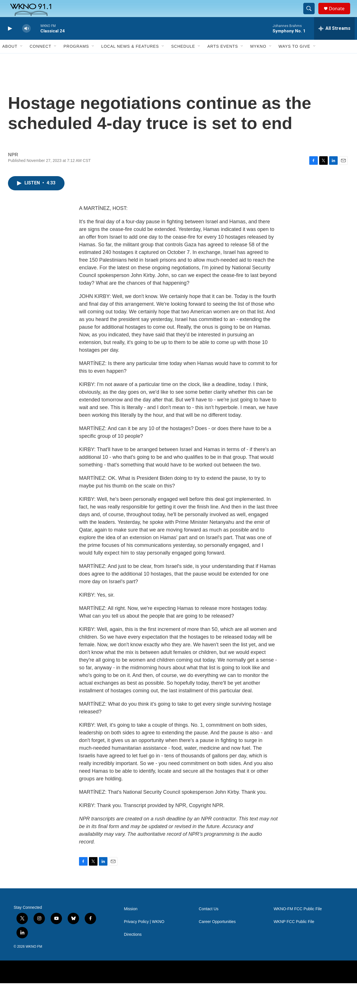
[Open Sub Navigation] (21, 59)
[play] (9, 41)
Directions (133, 947)
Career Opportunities (217, 934)
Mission (130, 922)
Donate (340, 15)
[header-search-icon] (311, 15)
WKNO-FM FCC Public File (298, 922)
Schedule (183, 59)
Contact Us (208, 922)
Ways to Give (294, 59)
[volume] (26, 41)
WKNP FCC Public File (294, 934)
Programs (76, 59)
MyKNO (258, 59)
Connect (40, 59)
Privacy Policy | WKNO (144, 934)
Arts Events (222, 59)
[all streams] (334, 41)
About (9, 59)
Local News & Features (130, 59)
